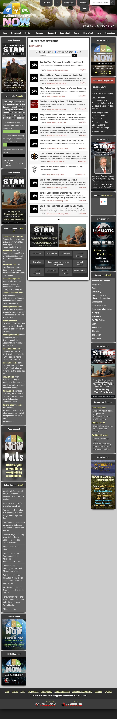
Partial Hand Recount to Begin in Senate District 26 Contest (13, 590)
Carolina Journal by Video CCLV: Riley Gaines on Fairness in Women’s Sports (61, 102)
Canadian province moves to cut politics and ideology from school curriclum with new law (14, 526)
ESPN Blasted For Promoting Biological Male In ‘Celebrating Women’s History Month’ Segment (61, 128)
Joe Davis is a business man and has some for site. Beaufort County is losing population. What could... (14, 326)
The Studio (96, 338)
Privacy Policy (46, 691)
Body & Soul (65, 33)
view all (19, 96)
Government (16, 33)
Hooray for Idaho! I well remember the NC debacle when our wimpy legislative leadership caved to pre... (14, 368)
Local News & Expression (102, 309)
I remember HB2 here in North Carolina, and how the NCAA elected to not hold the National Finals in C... (13, 354)
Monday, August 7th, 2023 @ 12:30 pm (56, 83)
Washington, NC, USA (103, 206)
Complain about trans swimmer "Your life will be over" (61, 167)
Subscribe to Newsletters (82, 691)
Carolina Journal (81, 109)
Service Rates (33, 691)
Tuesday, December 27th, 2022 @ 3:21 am (57, 148)
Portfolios (37, 262)
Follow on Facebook (62, 691)
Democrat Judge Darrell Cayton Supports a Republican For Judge (101, 125)
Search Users (35, 46)
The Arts (95, 331)
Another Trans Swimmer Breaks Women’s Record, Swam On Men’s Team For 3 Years (61, 63)
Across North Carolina (101, 281)
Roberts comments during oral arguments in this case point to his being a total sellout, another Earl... (13, 298)
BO (57, 3)
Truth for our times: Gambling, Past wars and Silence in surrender (12, 568)
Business (39, 33)
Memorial (96, 313)
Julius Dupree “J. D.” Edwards (10, 548)
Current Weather (80, 263)
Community (52, 33)
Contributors (69, 3)
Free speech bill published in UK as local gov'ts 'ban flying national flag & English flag (13, 514)
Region (76, 33)
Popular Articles (98, 423)
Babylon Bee (82, 161)
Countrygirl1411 (81, 174)
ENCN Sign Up (51, 253)
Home (5, 33)
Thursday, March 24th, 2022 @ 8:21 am (57, 187)
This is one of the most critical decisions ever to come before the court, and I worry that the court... (14, 269)
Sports (94, 324)
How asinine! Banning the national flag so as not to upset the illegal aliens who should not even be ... (13, 255)
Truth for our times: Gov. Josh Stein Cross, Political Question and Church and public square (13, 579)
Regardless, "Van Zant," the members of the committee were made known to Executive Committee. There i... (13, 396)
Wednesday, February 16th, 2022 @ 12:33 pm (58, 214)
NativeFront (88, 33)
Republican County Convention (99, 88)
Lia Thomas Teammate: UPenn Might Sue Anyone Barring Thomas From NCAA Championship (61, 207)
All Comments (8, 421)
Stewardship (110, 33)
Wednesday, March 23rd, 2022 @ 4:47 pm (57, 201)
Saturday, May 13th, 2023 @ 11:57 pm (56, 122)
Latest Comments (37, 271)
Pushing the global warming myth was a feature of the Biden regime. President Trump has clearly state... (13, 241)
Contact (15, 691)
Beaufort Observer (80, 254)
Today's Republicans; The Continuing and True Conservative (102, 115)
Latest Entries (79, 270)
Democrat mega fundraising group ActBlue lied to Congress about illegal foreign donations (13, 538)
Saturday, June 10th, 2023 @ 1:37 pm (56, 109)
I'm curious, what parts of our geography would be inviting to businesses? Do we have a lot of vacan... (14, 312)
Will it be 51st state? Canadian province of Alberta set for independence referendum (13, 557)
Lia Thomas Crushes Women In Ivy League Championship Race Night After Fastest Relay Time (62, 181)
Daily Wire (83, 70)
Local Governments (100, 305)
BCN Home (65, 253)
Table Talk (46, 3)
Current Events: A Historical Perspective (58, 263)
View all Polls (19, 163)
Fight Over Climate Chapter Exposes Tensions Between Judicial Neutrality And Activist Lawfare (13, 601)
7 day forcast (107, 195)
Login (84, 8)
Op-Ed (27, 33)
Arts (99, 33)
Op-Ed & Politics (98, 320)
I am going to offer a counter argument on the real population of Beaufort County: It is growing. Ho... (13, 284)
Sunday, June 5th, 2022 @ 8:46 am (55, 161)
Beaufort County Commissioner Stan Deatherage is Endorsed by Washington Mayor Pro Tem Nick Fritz (102, 103)
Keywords (108, 691)
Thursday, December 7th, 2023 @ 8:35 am (57, 70)
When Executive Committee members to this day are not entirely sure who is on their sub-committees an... (14, 382)
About (23, 691)
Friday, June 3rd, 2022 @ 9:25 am (55, 174)
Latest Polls (51, 270)
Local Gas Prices (99, 407)
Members (83, 3)
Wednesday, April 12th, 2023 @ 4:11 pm (57, 135)
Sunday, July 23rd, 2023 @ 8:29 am (56, 96)
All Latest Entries (9, 609)
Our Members (37, 253)
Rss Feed (98, 691)
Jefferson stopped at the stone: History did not (12, 504)
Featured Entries (65, 271)
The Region (96, 335)
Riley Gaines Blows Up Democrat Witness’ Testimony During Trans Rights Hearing (63, 89)
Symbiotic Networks (100, 435)
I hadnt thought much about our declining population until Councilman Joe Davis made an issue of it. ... (14, 340)
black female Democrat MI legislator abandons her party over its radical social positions (13, 495)
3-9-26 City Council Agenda (102, 94)
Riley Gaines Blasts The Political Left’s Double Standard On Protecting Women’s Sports (60, 115)
